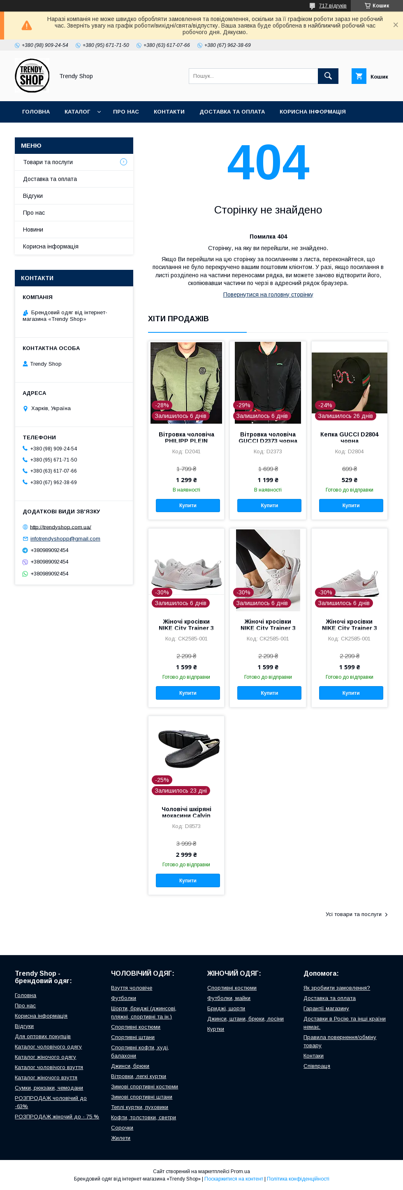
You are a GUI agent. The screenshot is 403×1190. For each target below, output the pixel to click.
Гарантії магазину (326, 1008)
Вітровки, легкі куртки (138, 1076)
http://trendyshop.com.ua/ (60, 527)
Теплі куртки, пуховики (139, 1107)
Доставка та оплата (232, 112)
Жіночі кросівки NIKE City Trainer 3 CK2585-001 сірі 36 (186, 628)
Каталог (77, 112)
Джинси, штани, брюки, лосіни (245, 1019)
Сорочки (122, 1128)
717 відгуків (333, 6)
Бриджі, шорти (226, 1008)
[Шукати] (328, 76)
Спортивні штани (133, 1037)
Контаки (313, 1056)
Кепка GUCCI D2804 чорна (349, 437)
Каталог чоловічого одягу (48, 1047)
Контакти (169, 112)
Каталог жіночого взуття (46, 1077)
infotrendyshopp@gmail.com (65, 539)
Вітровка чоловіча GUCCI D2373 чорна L (268, 441)
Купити (188, 505)
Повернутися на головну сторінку (268, 294)
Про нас (126, 112)
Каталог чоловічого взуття (49, 1067)
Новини (33, 229)
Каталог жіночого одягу (45, 1057)
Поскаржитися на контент (233, 1179)
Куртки (215, 1029)
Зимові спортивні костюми (144, 1086)
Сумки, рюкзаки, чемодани (49, 1088)
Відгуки (34, 133)
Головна (36, 112)
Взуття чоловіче (131, 988)
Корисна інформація (313, 112)
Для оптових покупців (43, 1036)
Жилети (120, 1138)
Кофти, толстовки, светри (143, 1117)
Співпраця (316, 1066)
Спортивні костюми (135, 1027)
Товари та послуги (48, 162)
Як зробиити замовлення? (336, 988)
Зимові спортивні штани (141, 1097)
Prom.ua (240, 1171)
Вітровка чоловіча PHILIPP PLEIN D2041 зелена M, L (186, 441)
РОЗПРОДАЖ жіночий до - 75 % (57, 1116)
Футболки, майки (228, 998)
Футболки (123, 998)
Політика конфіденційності (298, 1179)
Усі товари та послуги (354, 914)
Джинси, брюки (130, 1066)
